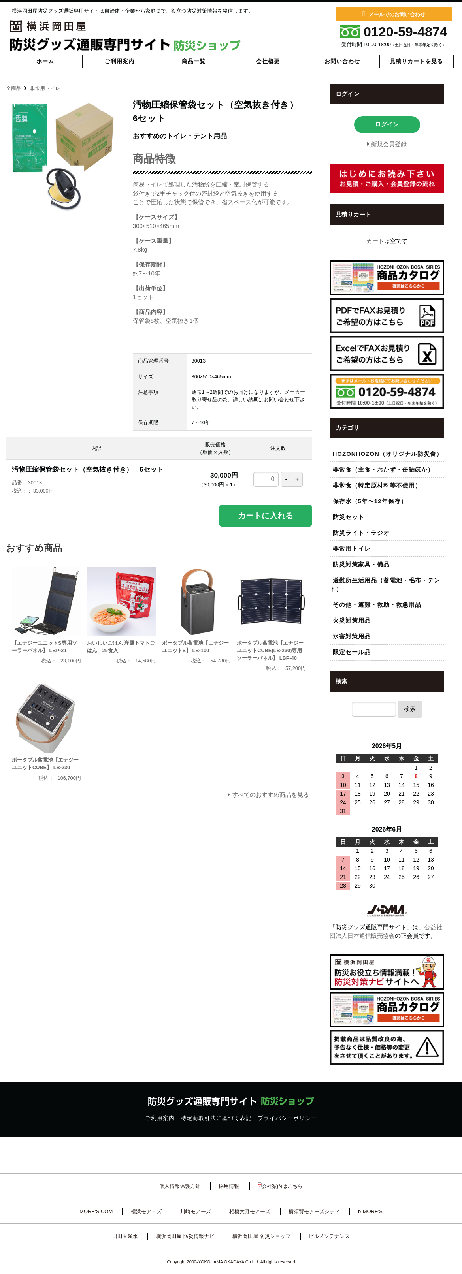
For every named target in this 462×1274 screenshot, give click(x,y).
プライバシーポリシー (287, 1118)
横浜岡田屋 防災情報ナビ (185, 1236)
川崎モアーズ (195, 1211)
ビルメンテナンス (329, 1236)
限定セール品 (352, 652)
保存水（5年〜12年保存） (370, 501)
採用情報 (229, 1186)
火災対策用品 (352, 620)
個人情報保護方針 (179, 1186)
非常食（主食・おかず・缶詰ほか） (383, 469)
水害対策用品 (352, 636)
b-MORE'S (370, 1211)
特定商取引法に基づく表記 (216, 1118)
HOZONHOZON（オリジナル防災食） (388, 453)
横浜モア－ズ (146, 1211)
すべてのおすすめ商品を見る (270, 794)
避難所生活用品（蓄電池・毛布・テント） (385, 585)
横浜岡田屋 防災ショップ (261, 1236)
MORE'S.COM (96, 1211)
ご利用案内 (160, 1118)
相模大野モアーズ (249, 1211)
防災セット (348, 517)
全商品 (13, 88)
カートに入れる (265, 515)
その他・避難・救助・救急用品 (377, 604)
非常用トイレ (45, 88)
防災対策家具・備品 (361, 564)
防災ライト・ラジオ (361, 532)
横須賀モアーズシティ (314, 1211)
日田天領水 (125, 1236)
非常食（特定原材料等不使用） (377, 485)
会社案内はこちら (280, 1185)
